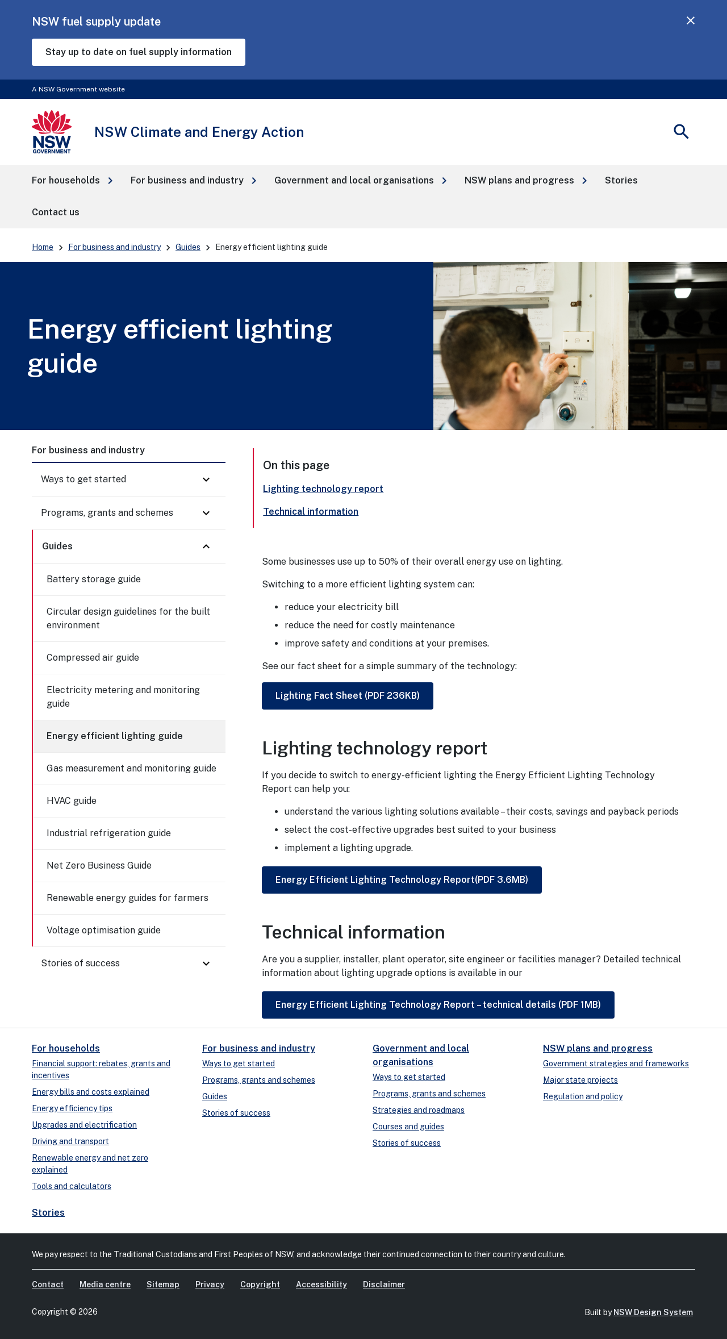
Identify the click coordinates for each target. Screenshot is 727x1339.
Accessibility (321, 1284)
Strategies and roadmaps (419, 1110)
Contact (48, 1284)
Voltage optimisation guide (104, 930)
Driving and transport (70, 1141)
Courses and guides (408, 1126)
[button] (72, 181)
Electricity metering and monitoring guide (123, 697)
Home (42, 247)
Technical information (310, 511)
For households (66, 1048)
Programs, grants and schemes (107, 512)
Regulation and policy (582, 1096)
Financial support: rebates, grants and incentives (101, 1069)
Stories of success (80, 963)
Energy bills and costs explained (90, 1091)
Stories (48, 1212)
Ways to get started (83, 479)
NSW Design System (653, 1312)
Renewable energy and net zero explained (90, 1163)
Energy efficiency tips (72, 1108)
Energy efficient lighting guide (115, 736)
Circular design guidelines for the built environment (128, 618)
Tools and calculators (71, 1186)
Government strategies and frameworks (616, 1063)
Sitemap (163, 1284)
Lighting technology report (323, 488)
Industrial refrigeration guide (109, 833)
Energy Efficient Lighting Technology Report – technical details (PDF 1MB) (438, 1004)
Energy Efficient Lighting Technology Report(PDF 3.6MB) (401, 879)
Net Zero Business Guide (99, 865)
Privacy (209, 1284)
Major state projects (580, 1079)
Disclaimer (384, 1284)
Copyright (260, 1284)
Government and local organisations (421, 1055)
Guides (188, 247)
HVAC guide (72, 800)
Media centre (105, 1284)
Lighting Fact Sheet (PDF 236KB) (347, 695)
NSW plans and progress (598, 1048)
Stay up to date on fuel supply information (138, 52)
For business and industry (114, 247)
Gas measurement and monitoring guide (131, 768)
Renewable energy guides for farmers (127, 897)
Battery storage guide (94, 579)
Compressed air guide (93, 657)
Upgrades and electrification (84, 1124)
